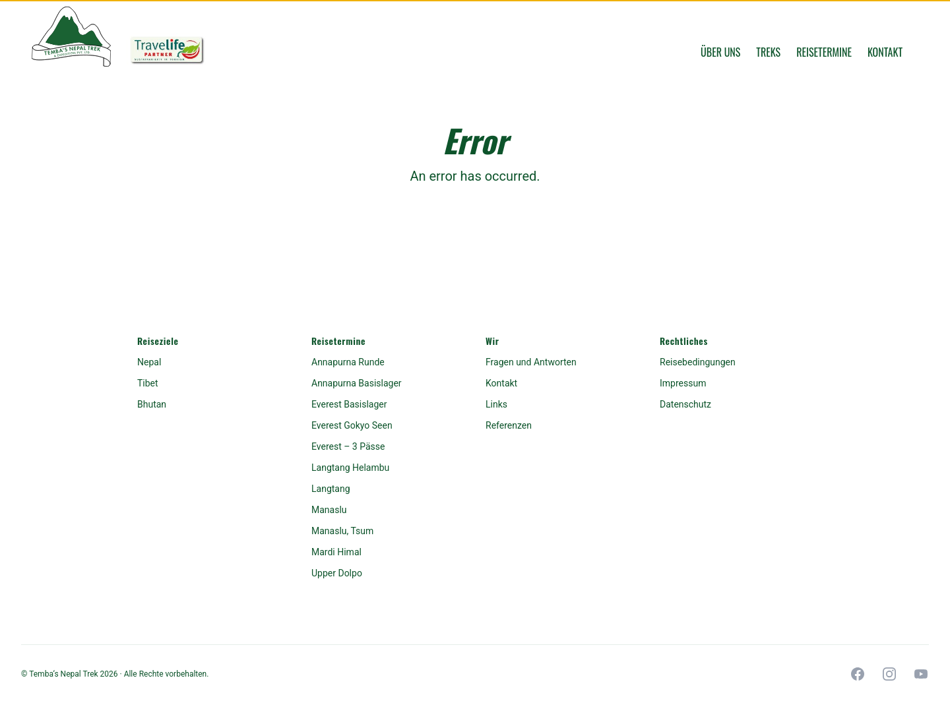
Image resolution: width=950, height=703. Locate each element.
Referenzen (509, 425)
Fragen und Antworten (531, 362)
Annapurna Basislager (356, 383)
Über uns (720, 52)
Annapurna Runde (348, 362)
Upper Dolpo (336, 573)
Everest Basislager (349, 404)
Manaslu (329, 509)
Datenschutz (685, 404)
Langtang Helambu (350, 467)
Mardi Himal (336, 552)
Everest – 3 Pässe (348, 446)
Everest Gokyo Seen (352, 425)
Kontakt (885, 52)
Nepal (149, 362)
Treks (768, 52)
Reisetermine (824, 52)
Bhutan (151, 404)
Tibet (147, 383)
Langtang (330, 488)
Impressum (683, 383)
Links (496, 404)
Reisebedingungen (698, 362)
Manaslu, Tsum (342, 531)
